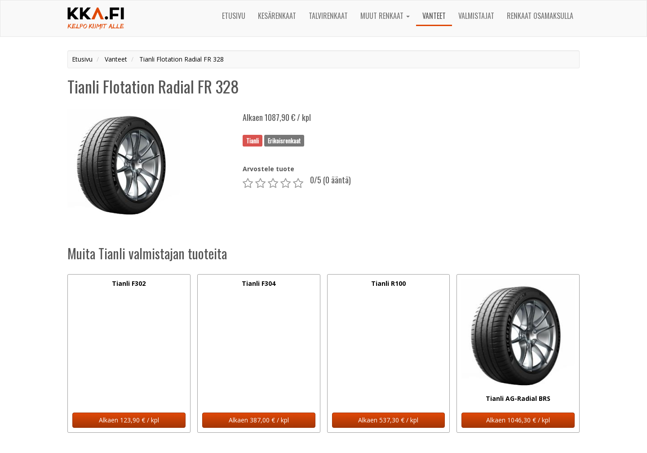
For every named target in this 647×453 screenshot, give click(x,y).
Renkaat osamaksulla (540, 15)
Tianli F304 (258, 283)
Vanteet (434, 15)
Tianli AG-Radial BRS (518, 398)
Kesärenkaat (277, 15)
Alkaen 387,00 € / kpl (259, 420)
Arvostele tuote (268, 168)
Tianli (252, 140)
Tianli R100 (388, 283)
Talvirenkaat (328, 15)
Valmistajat (476, 15)
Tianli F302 (129, 283)
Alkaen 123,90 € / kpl (129, 420)
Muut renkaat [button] (385, 15)
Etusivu (233, 15)
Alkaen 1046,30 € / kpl (518, 420)
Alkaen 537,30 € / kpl (388, 420)
